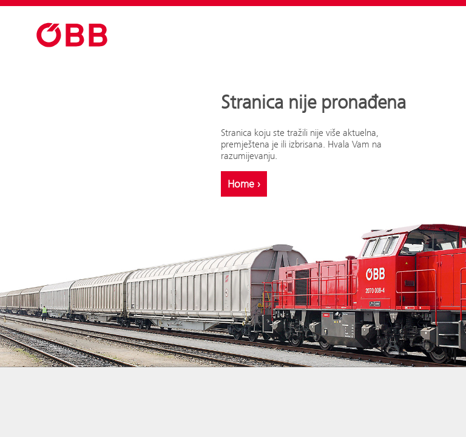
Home (244, 184)
